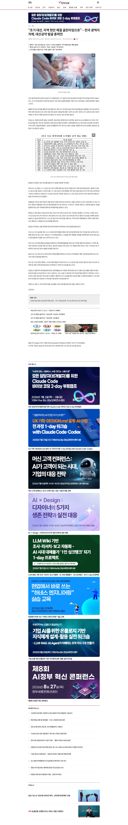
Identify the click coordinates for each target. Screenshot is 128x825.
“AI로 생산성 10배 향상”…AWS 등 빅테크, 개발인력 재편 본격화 (51, 754)
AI (32, 26)
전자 (44, 8)
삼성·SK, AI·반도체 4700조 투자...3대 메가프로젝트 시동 (49, 796)
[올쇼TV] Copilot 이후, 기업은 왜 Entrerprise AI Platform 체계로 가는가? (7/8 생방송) (56, 343)
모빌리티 (51, 8)
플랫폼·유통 (73, 8)
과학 (81, 8)
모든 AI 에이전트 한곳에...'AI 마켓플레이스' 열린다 (47, 727)
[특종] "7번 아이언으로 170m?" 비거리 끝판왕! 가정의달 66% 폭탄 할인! (53, 45)
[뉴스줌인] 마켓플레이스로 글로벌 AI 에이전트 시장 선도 (48, 761)
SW (29, 26)
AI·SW (30, 8)
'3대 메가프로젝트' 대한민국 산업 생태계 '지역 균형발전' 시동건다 (51, 713)
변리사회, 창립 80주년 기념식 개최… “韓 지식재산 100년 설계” (51, 740)
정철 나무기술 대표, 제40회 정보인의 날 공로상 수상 (47, 768)
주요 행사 (32, 364)
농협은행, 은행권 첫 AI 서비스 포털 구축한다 (45, 811)
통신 (58, 8)
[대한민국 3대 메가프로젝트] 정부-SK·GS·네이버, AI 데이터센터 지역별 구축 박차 (57, 747)
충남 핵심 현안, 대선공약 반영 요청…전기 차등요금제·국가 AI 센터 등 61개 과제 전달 (59, 301)
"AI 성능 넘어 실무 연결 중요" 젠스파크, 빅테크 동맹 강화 (49, 734)
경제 (64, 8)
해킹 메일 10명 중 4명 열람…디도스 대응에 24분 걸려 (48, 720)
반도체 (37, 8)
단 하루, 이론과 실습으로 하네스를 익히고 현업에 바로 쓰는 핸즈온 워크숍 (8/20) (54, 346)
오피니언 (98, 8)
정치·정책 (89, 8)
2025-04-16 (72, 39)
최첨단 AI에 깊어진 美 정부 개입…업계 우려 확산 (46, 774)
